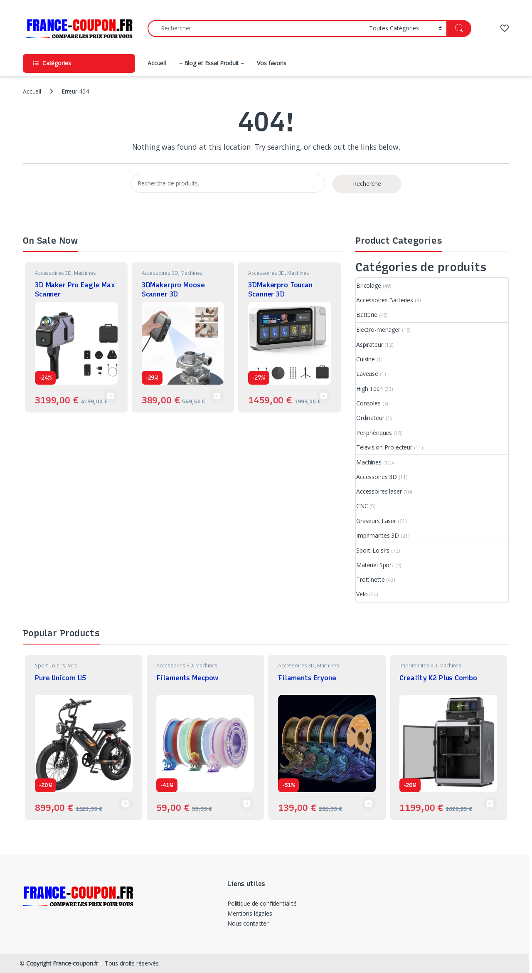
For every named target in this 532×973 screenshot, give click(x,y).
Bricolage (368, 285)
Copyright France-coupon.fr (62, 963)
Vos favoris (271, 63)
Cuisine (365, 359)
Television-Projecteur (384, 447)
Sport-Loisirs (372, 550)
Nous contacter (247, 923)
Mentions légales (249, 913)
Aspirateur (369, 344)
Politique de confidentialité (262, 903)
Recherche (367, 184)
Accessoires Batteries (384, 300)
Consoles (368, 403)
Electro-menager (378, 329)
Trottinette (370, 579)
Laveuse (367, 374)
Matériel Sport (375, 565)
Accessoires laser (379, 491)
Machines (85, 273)
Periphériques (374, 433)
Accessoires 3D (53, 273)
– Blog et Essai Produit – (211, 63)
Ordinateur (370, 418)
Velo (361, 594)
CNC (362, 506)
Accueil (157, 63)
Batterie (366, 315)
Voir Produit (110, 396)
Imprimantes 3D (377, 535)
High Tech (369, 389)
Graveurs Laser (376, 521)
